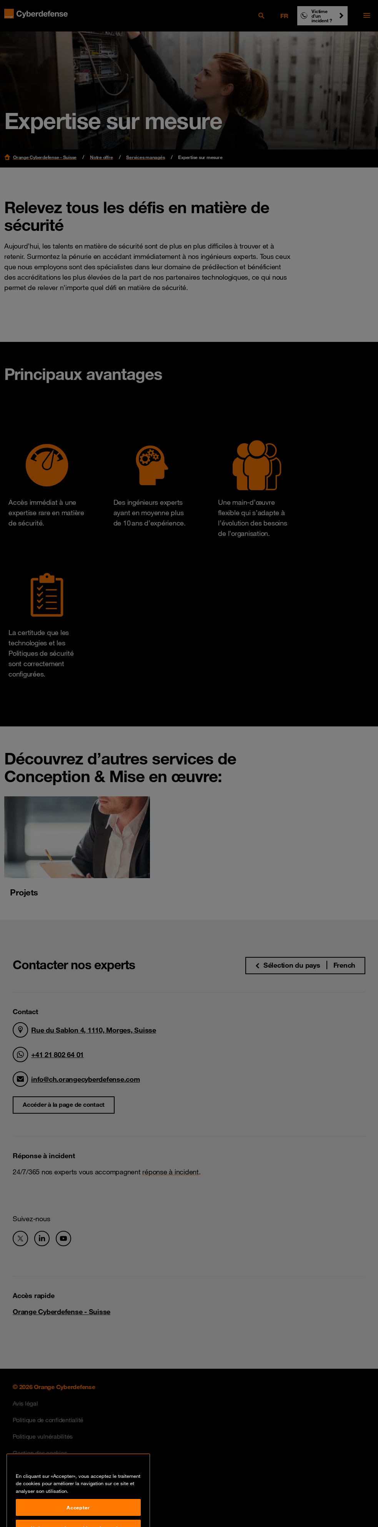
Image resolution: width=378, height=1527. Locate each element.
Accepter (78, 1515)
